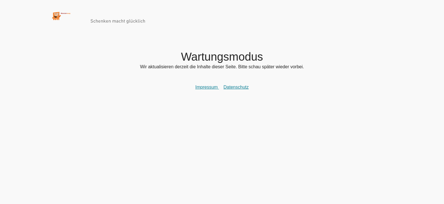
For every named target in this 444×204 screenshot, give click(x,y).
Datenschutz (236, 89)
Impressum (207, 89)
